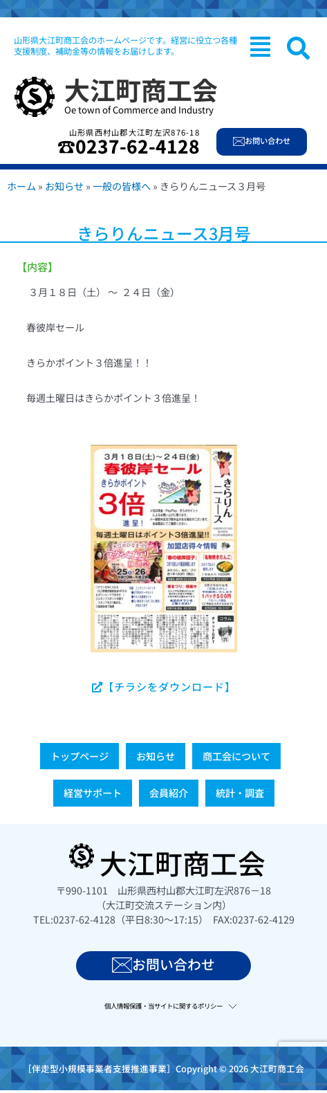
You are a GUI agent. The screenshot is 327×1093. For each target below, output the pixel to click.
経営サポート (93, 793)
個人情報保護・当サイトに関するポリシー (163, 1006)
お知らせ (64, 186)
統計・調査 (240, 793)
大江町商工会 (141, 89)
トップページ (79, 756)
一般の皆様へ (122, 186)
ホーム (21, 186)
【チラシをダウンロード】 (164, 686)
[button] (260, 46)
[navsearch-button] (298, 48)
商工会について (236, 756)
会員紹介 (168, 793)
